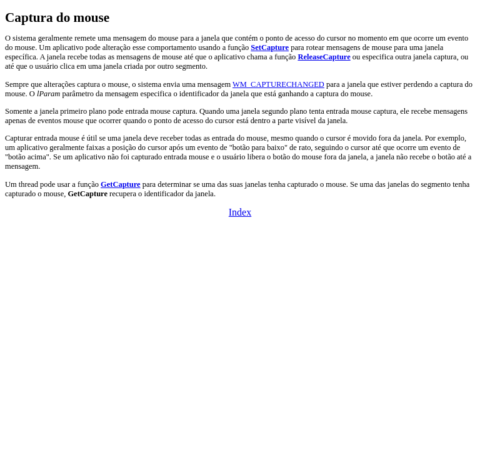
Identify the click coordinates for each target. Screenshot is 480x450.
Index (240, 212)
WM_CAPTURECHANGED (278, 84)
